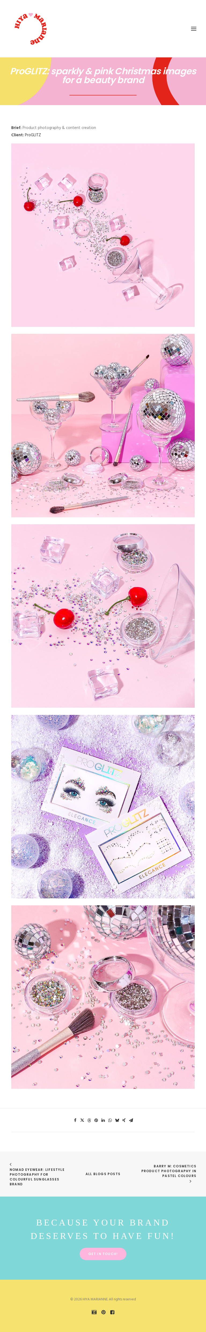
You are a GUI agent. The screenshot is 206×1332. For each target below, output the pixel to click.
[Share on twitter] (82, 1120)
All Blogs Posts (103, 1174)
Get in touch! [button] (103, 1254)
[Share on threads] (89, 1120)
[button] (193, 28)
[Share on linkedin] (103, 1120)
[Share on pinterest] (96, 1120)
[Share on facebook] (75, 1120)
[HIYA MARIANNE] (31, 28)
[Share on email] (131, 1120)
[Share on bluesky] (117, 1120)
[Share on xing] (124, 1120)
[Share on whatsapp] (110, 1120)
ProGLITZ (33, 135)
